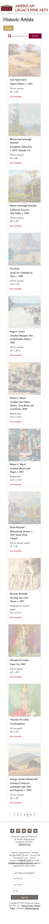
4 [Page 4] (24, 814)
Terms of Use (27, 905)
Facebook (12, 831)
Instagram (18, 831)
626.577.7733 (24, 844)
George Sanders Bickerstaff (24, 779)
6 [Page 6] (31, 814)
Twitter (35, 831)
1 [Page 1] (14, 814)
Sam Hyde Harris (18, 79)
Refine (8, 28)
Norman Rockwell (18, 593)
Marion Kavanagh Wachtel (23, 205)
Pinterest (29, 831)
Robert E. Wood (18, 397)
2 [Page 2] (17, 814)
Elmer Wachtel (17, 527)
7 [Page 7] (34, 814)
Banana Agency (32, 908)
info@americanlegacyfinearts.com (23, 863)
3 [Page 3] (21, 814)
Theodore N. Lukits (19, 660)
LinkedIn (24, 831)
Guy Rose (14, 268)
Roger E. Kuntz (17, 331)
